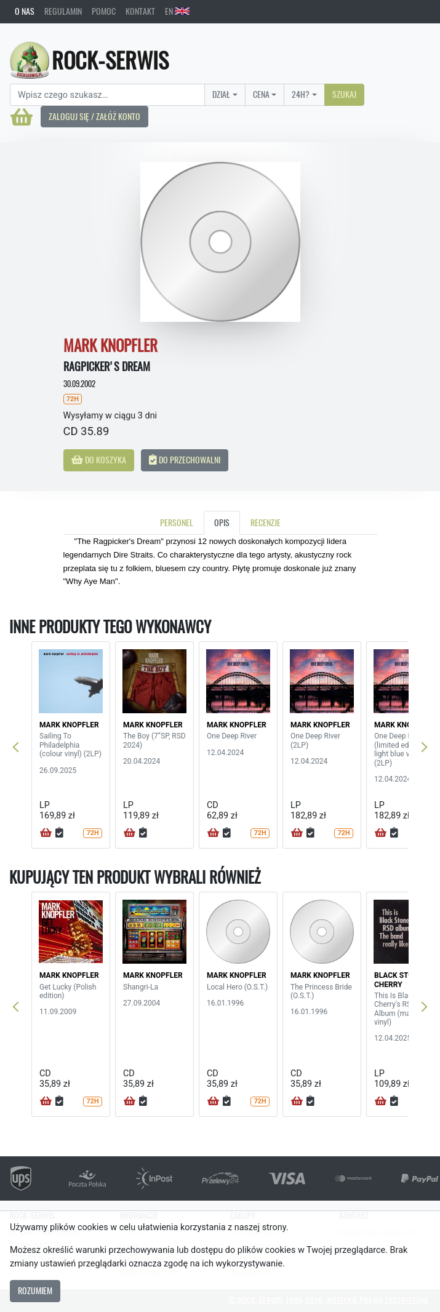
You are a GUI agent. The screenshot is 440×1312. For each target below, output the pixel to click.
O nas (24, 11)
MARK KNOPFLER (69, 725)
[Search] (107, 95)
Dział (221, 94)
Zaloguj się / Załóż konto (94, 116)
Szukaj (344, 94)
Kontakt (140, 11)
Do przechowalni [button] (184, 460)
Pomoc (104, 11)
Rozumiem (35, 1290)
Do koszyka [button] (98, 460)
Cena (261, 94)
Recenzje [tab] (265, 522)
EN (177, 11)
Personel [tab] (176, 522)
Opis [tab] (222, 522)
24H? (301, 94)
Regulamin (63, 11)
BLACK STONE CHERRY (398, 979)
